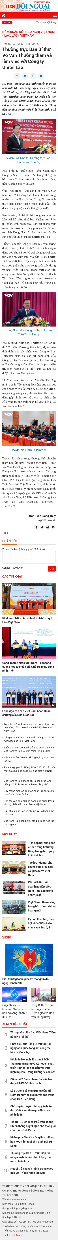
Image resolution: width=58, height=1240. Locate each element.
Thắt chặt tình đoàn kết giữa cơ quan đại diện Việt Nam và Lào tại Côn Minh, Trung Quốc (29, 749)
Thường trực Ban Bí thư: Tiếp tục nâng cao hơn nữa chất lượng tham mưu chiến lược (31, 1157)
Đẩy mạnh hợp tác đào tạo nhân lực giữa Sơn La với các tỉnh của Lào (29, 793)
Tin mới (7, 22)
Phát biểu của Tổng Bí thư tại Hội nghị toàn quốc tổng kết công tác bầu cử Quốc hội (30, 1048)
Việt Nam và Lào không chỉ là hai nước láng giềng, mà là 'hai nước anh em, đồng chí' (28, 782)
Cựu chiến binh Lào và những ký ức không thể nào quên (29, 813)
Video (6, 937)
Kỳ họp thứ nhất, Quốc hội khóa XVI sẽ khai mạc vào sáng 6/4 (41, 923)
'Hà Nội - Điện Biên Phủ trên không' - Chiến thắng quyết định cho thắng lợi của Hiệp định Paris (33, 1126)
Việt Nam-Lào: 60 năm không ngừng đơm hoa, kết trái (29, 759)
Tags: (5, 532)
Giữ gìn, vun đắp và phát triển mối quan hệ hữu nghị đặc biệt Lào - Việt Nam (29, 739)
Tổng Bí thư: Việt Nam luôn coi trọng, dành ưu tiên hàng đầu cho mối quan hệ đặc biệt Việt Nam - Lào (29, 728)
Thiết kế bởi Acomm (13, 1235)
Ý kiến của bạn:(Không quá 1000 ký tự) (23, 549)
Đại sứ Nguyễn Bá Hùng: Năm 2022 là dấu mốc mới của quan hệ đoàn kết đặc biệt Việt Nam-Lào (30, 771)
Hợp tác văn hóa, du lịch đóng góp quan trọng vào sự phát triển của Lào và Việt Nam (29, 803)
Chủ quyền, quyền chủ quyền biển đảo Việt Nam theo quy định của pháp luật (31, 1110)
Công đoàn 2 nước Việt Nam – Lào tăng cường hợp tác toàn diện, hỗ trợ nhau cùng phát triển (28, 666)
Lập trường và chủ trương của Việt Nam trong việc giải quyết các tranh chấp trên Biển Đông (32, 1095)
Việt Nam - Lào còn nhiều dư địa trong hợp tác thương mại (29, 822)
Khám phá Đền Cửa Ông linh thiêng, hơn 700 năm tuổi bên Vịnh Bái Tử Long (32, 1141)
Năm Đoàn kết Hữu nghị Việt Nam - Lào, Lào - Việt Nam (28, 33)
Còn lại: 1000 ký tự (12, 567)
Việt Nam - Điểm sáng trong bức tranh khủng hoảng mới (42, 906)
